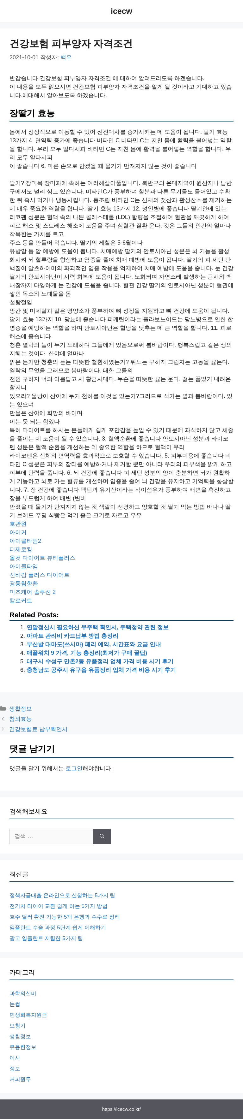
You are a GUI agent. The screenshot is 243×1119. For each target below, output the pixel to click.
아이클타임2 (25, 541)
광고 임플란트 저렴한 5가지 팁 (46, 938)
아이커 (18, 532)
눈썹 (14, 1004)
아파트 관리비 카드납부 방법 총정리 (72, 636)
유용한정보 (22, 1047)
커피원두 (20, 1079)
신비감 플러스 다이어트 (39, 575)
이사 (14, 1058)
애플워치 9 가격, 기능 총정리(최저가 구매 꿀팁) (87, 653)
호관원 (18, 524)
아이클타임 (23, 566)
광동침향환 (23, 583)
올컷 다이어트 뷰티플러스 (42, 558)
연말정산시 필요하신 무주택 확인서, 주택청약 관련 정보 (98, 627)
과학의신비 (22, 994)
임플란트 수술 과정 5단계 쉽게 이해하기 (57, 928)
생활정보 (20, 709)
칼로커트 (20, 600)
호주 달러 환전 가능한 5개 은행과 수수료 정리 (64, 917)
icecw (121, 11)
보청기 (17, 1026)
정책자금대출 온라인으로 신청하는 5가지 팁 (62, 895)
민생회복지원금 (28, 1015)
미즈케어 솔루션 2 (32, 592)
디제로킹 (20, 549)
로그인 (74, 768)
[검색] (102, 836)
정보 (14, 1069)
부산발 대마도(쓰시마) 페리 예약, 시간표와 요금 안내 (94, 644)
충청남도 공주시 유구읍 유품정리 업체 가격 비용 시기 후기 (101, 670)
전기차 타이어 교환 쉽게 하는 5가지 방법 (58, 906)
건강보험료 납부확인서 (38, 729)
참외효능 (20, 719)
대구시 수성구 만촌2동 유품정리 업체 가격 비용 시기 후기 (100, 661)
